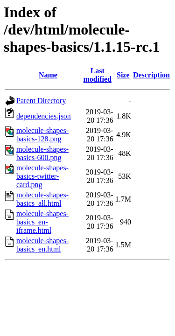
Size (123, 75)
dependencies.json (43, 116)
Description (151, 75)
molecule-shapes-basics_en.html (42, 245)
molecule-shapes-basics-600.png (42, 153)
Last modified (98, 75)
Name (48, 75)
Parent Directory (41, 101)
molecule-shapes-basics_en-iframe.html (42, 222)
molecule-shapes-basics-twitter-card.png (42, 176)
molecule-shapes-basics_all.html (42, 199)
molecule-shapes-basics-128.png (42, 134)
